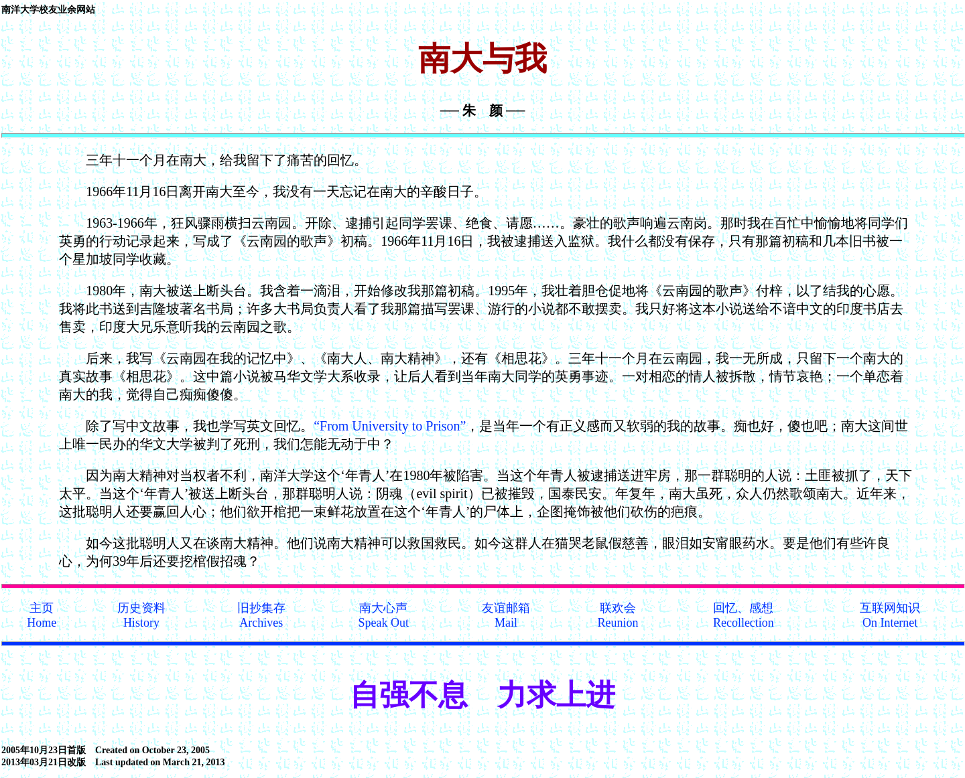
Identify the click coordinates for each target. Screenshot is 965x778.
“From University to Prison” (390, 425)
